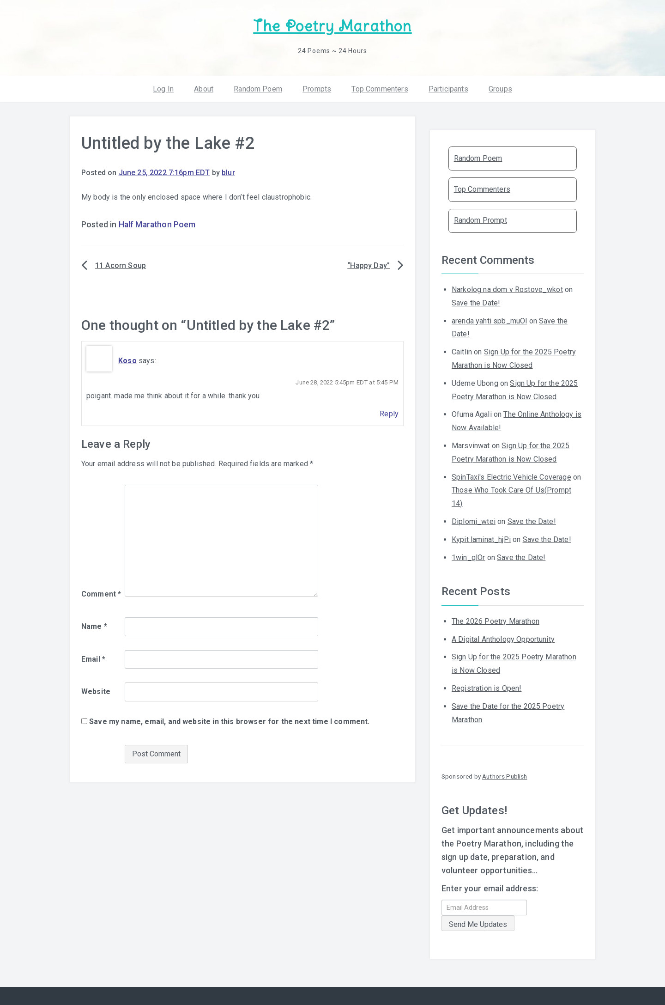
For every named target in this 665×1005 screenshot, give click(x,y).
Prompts (316, 87)
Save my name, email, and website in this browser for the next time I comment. (229, 720)
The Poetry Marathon (332, 25)
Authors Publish (504, 775)
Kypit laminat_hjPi (481, 538)
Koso (127, 359)
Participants (448, 87)
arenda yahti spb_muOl (489, 319)
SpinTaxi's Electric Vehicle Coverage (511, 475)
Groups (500, 87)
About (203, 87)
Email (93, 658)
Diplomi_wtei (474, 520)
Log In (163, 87)
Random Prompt (480, 219)
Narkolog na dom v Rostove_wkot (507, 288)
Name (94, 625)
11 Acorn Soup (120, 264)
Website (95, 690)
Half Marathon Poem (157, 223)
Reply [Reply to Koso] (389, 412)
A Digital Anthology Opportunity (503, 637)
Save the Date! (476, 302)
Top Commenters (379, 87)
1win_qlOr (468, 556)
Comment (101, 593)
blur (228, 171)
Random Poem (258, 87)
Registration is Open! (486, 687)
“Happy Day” (368, 264)
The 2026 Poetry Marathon (495, 620)
